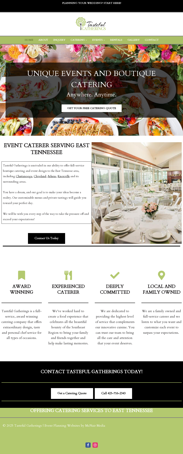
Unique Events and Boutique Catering (91, 79)
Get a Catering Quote (72, 393)
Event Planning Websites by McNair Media (74, 425)
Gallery (133, 40)
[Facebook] (88, 445)
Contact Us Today (47, 238)
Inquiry (59, 40)
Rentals (116, 40)
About (43, 40)
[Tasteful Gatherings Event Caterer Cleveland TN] (91, 24)
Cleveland (40, 176)
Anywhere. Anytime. (91, 94)
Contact (152, 40)
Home (29, 40)
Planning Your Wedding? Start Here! (91, 3)
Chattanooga (24, 176)
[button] (86, 40)
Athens (52, 176)
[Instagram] (95, 445)
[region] (91, 90)
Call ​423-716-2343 (113, 393)
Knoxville (64, 176)
